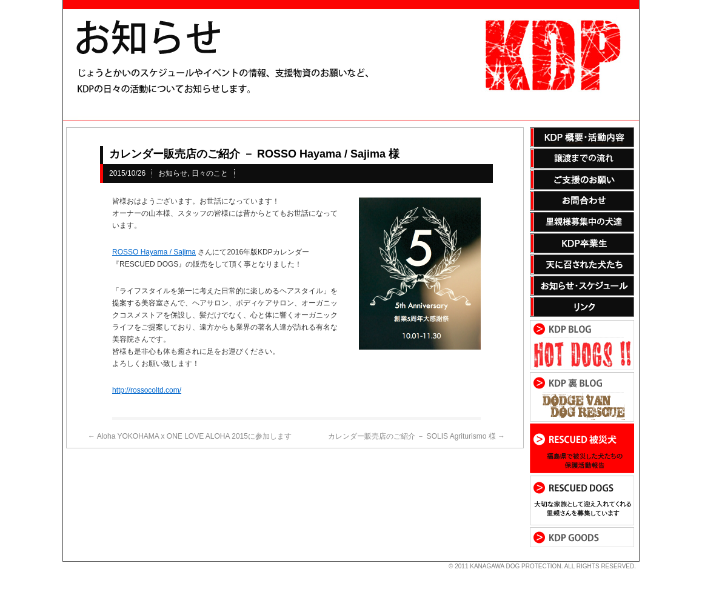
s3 (68, 561)
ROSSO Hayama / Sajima (154, 252)
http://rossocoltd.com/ (146, 390)
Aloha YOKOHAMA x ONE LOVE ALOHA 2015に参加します (190, 436)
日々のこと (210, 173)
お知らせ (172, 173)
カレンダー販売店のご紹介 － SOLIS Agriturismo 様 (416, 436)
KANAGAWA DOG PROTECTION (515, 566)
